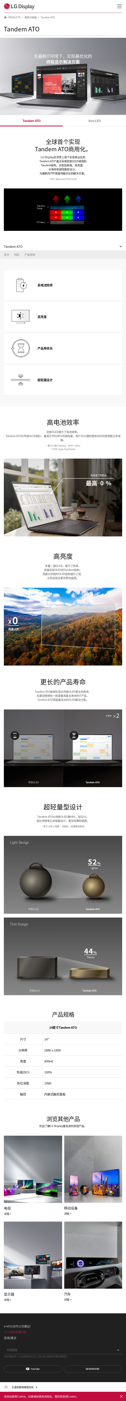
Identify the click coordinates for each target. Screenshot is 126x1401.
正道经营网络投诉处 (23, 1387)
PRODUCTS (14, 17)
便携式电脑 (30, 17)
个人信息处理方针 (15, 1332)
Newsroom (93, 1369)
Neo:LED (94, 120)
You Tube (33, 1369)
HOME (5, 17)
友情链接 (12, 1350)
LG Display (20, 6)
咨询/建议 (10, 1338)
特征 (17, 254)
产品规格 (29, 254)
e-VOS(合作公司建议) (17, 1326)
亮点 (6, 254)
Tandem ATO (32, 120)
